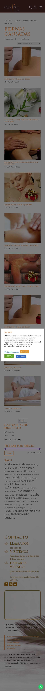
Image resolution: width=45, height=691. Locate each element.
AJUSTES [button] (24, 352)
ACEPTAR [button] (9, 356)
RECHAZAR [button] (21, 356)
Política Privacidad (11, 352)
